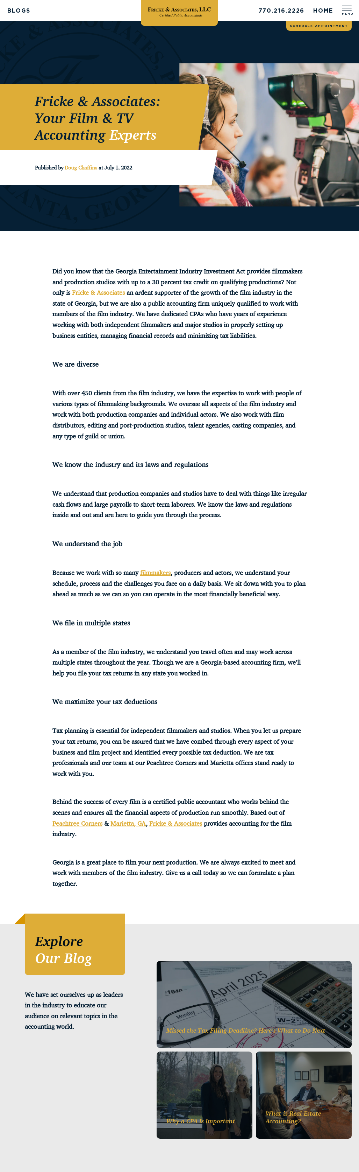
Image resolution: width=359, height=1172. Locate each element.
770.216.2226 (282, 10)
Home (323, 10)
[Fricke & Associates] (179, 11)
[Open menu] (347, 10)
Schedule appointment (319, 26)
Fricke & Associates (98, 292)
